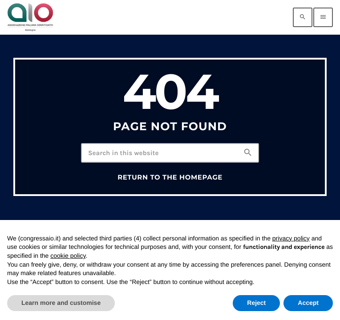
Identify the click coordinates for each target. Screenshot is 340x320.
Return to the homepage (170, 177)
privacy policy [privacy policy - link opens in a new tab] (291, 238)
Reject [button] (256, 302)
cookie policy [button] (67, 255)
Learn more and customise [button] (61, 302)
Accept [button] (308, 302)
